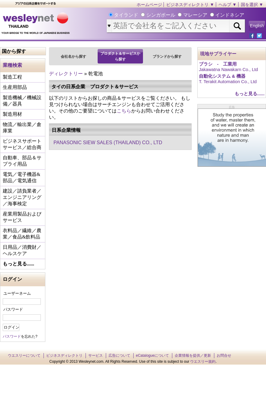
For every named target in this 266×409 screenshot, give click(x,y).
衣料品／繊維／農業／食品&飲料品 (22, 233)
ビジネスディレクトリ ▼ (190, 4)
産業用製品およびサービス (22, 217)
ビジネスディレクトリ (64, 355)
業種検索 (12, 65)
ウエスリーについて (24, 355)
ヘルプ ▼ (228, 4)
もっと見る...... (18, 263)
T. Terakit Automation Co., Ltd (228, 81)
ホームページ (149, 4)
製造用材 (12, 114)
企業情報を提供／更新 (193, 355)
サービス (95, 355)
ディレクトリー (66, 73)
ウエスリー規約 (203, 361)
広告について (119, 355)
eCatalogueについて (152, 355)
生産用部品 (15, 87)
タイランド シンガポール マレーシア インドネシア (178, 15)
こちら (124, 110)
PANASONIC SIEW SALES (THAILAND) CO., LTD (108, 142)
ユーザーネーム (17, 293)
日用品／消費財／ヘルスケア (22, 250)
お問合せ (224, 355)
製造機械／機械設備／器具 (22, 100)
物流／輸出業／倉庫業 (22, 127)
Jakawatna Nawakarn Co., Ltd (228, 69)
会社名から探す (73, 56)
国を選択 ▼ (252, 4)
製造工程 (12, 77)
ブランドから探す (167, 56)
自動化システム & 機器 (222, 76)
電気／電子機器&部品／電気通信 (21, 177)
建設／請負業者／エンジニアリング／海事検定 (22, 197)
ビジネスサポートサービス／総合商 (22, 144)
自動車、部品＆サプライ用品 (22, 161)
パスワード (13, 309)
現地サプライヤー (218, 53)
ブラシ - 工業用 (218, 64)
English (257, 25)
